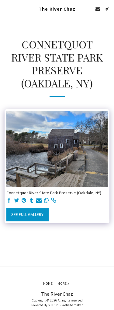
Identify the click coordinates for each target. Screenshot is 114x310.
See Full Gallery (27, 214)
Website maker (72, 305)
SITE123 (54, 305)
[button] (7, 9)
